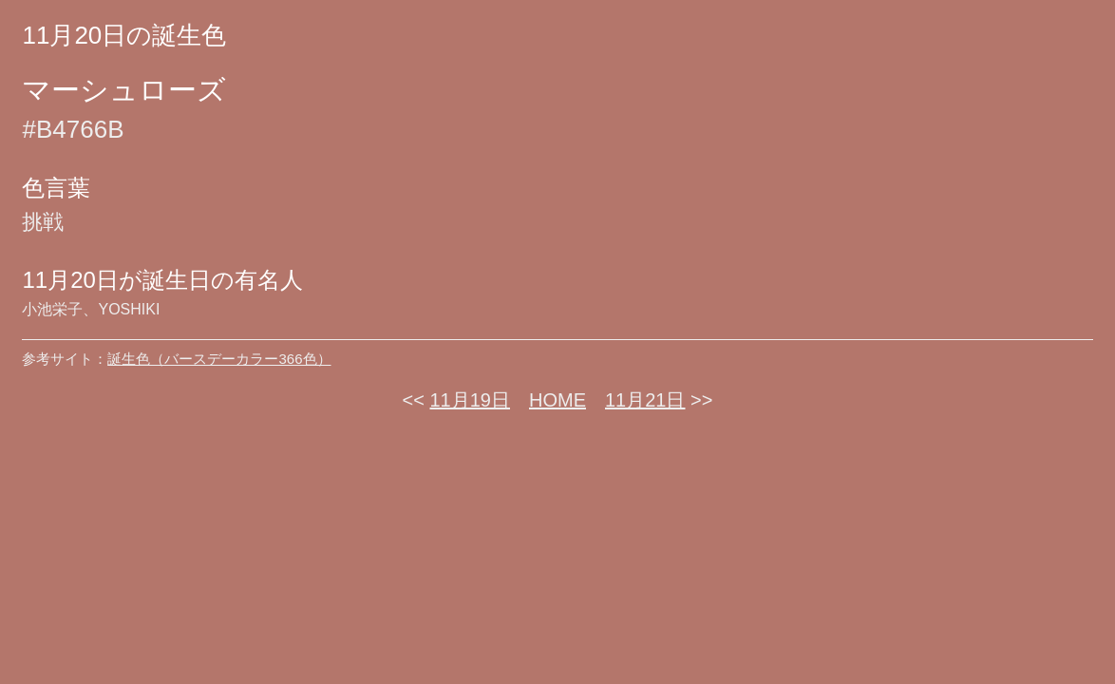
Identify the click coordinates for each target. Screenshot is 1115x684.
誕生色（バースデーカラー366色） (219, 359)
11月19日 (470, 400)
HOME (557, 400)
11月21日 (645, 400)
